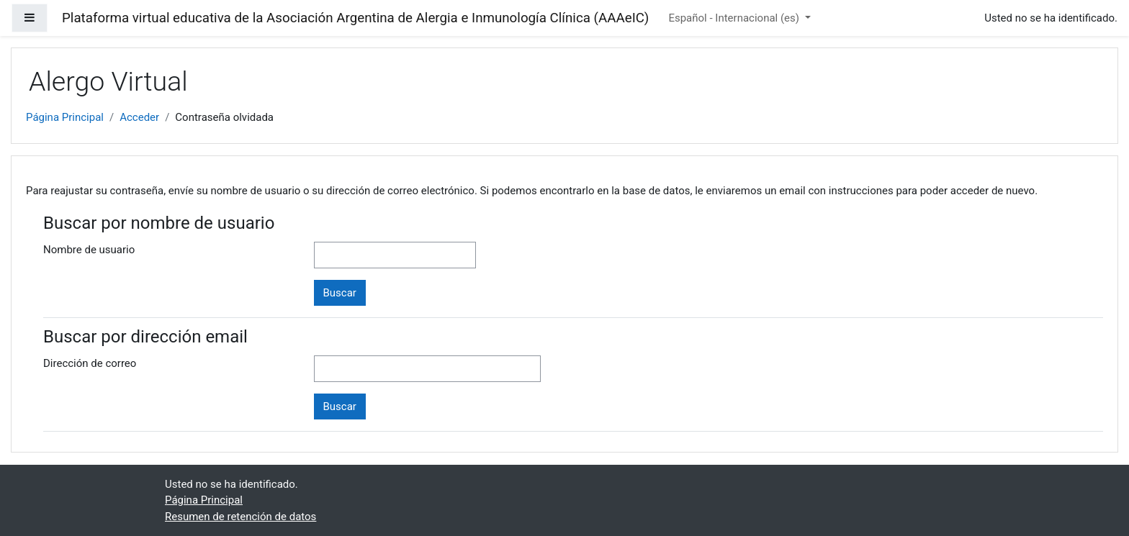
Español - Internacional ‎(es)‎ (734, 18)
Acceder (139, 117)
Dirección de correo (89, 363)
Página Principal (65, 117)
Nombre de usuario (89, 249)
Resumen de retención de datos (240, 516)
